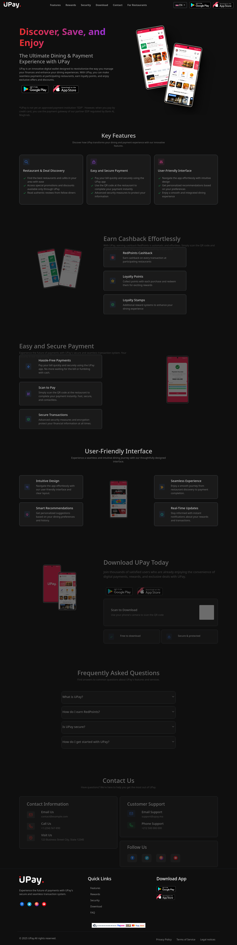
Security (86, 5)
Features (55, 5)
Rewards (71, 5)
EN (179, 5)
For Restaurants (137, 5)
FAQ (92, 912)
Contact (117, 5)
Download (102, 5)
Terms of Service (185, 939)
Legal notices (207, 939)
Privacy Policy (164, 939)
